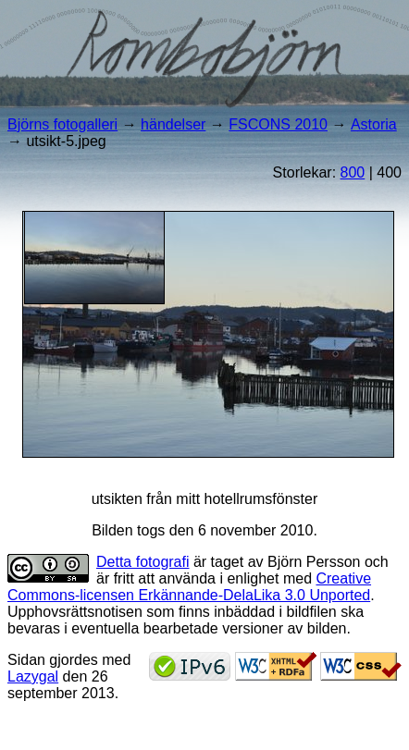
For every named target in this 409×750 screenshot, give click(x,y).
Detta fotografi (143, 562)
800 (353, 172)
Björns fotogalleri (62, 124)
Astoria (374, 124)
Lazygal (32, 676)
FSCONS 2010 (278, 124)
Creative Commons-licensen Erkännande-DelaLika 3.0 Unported (189, 587)
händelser (173, 124)
